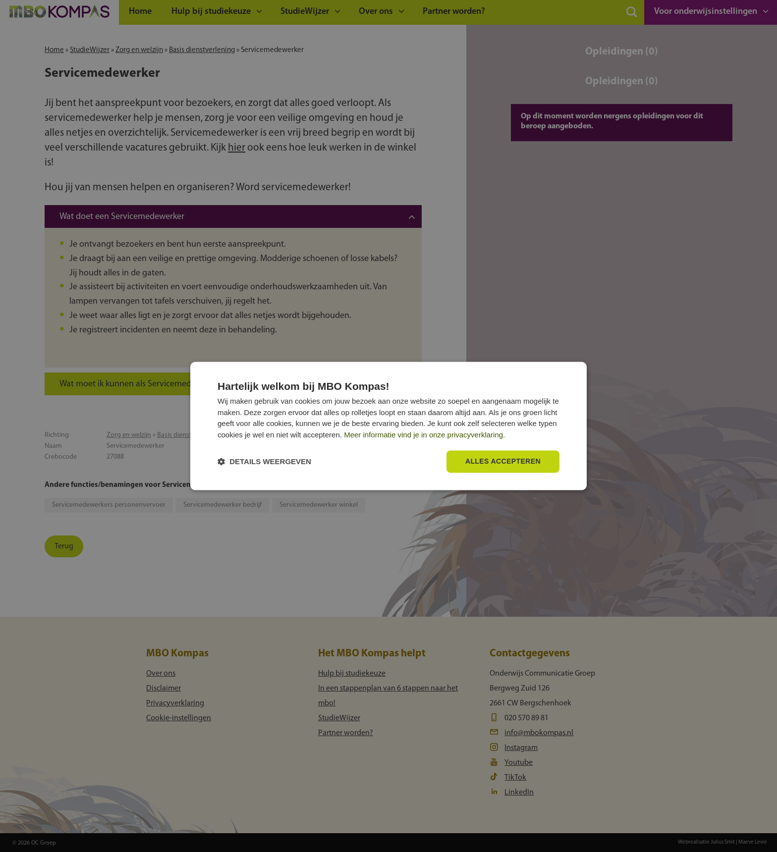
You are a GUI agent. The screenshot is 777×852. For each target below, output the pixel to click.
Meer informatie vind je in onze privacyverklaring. (424, 434)
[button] (264, 462)
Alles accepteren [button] (503, 462)
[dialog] (388, 426)
